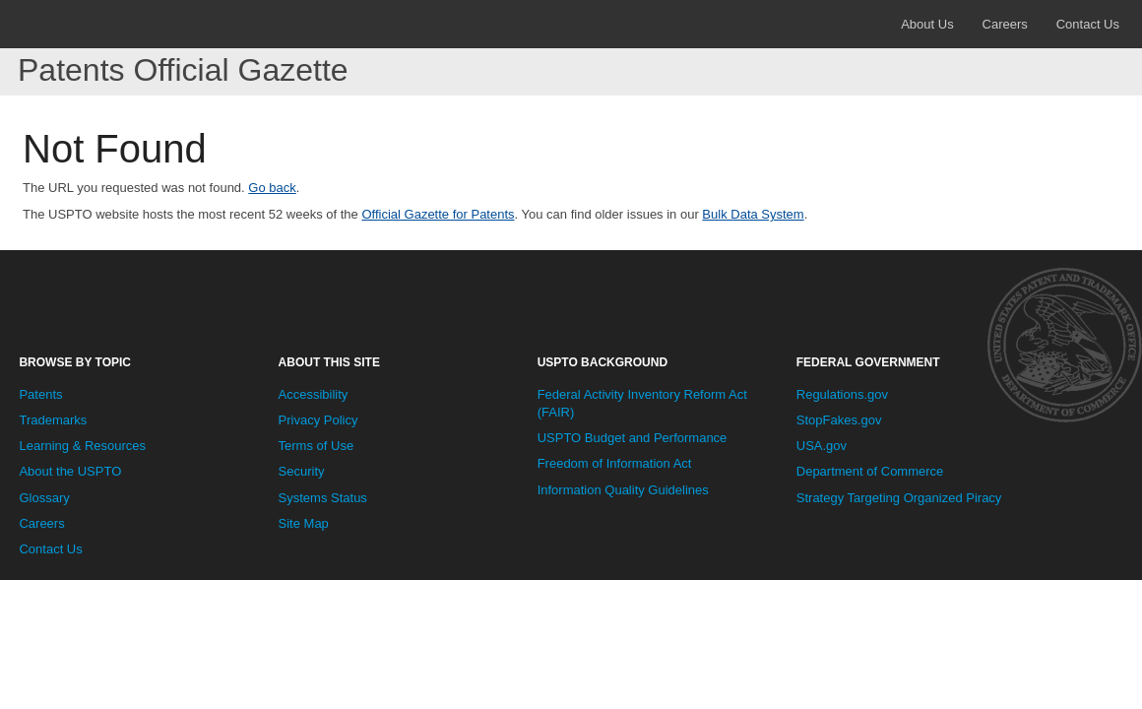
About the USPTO (70, 471)
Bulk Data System (752, 214)
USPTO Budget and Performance (633, 437)
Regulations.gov (842, 394)
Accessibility (314, 394)
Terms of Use (316, 445)
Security (302, 471)
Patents (40, 394)
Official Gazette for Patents (437, 214)
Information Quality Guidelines (623, 490)
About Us (927, 24)
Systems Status (323, 497)
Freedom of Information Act (615, 463)
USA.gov (821, 445)
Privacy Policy (318, 420)
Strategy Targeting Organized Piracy (899, 497)
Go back (271, 187)
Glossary (44, 497)
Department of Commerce (870, 471)
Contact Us (1087, 24)
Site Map (304, 523)
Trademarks (53, 420)
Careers (1005, 24)
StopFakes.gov (839, 420)
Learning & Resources (82, 445)
